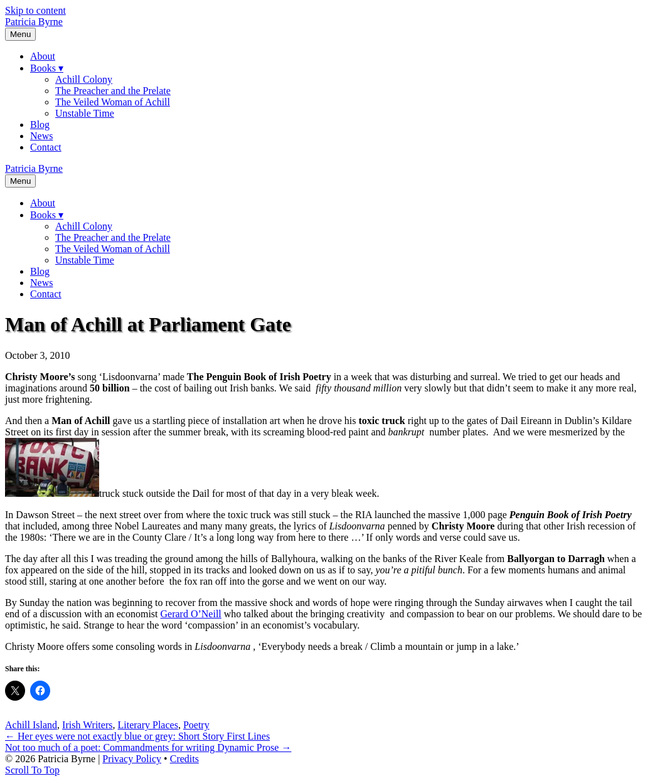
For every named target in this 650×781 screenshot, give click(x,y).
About (42, 56)
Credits (184, 758)
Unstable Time (84, 113)
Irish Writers (87, 725)
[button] (32, 770)
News (41, 135)
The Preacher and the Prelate (113, 90)
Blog (40, 124)
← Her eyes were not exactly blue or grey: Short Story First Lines (137, 736)
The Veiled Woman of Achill (112, 102)
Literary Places (147, 725)
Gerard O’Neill (191, 613)
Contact (45, 147)
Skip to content (35, 10)
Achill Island (31, 725)
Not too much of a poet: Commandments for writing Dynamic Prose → (148, 747)
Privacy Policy (131, 758)
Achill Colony (83, 79)
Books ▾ (46, 68)
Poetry (196, 725)
